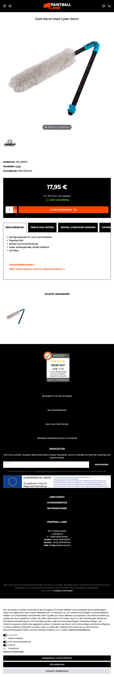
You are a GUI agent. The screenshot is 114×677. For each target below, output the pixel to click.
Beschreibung (15, 227)
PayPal (11, 645)
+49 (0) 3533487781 (61, 539)
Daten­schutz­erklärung (79, 630)
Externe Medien (15, 638)
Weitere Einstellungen (13, 652)
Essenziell (12, 635)
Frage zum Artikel (42, 227)
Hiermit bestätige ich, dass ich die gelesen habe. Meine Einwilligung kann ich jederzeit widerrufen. (57, 471)
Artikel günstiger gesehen (77, 227)
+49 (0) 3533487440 (61, 542)
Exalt (18, 166)
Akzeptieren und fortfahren (57, 658)
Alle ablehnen (57, 664)
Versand (66, 196)
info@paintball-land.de (59, 545)
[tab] (15, 227)
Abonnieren (99, 464)
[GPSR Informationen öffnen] (36, 269)
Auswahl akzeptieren (57, 671)
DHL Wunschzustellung (19, 641)
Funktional (13, 648)
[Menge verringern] (15, 211)
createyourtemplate (57, 590)
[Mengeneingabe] (9, 209)
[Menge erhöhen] (15, 208)
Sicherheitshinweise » (21, 264)
